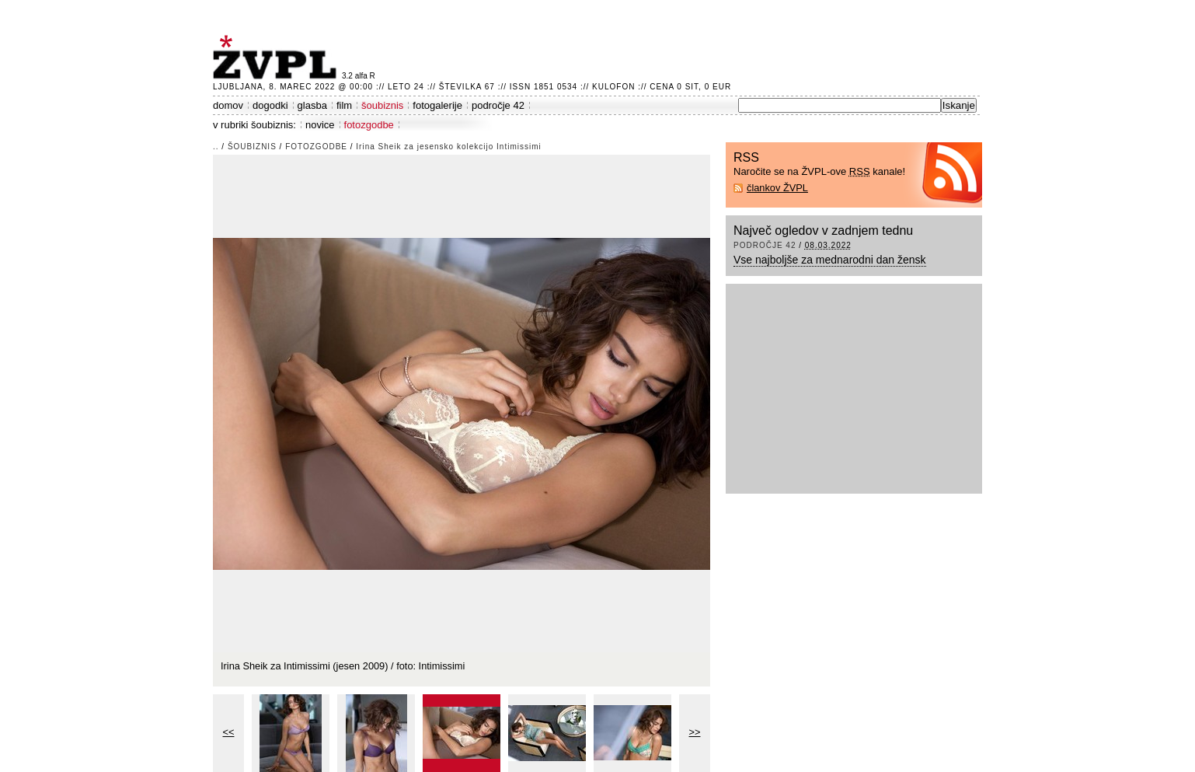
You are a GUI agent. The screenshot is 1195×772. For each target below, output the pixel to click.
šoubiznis (382, 105)
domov (228, 105)
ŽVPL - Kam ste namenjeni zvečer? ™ (277, 57)
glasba (312, 105)
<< (229, 732)
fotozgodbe (369, 125)
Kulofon (613, 86)
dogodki (270, 105)
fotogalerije (437, 105)
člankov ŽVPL (777, 188)
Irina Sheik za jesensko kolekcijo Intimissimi (448, 146)
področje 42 (498, 105)
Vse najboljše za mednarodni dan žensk (829, 259)
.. (216, 146)
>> (695, 732)
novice (320, 125)
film (344, 105)
